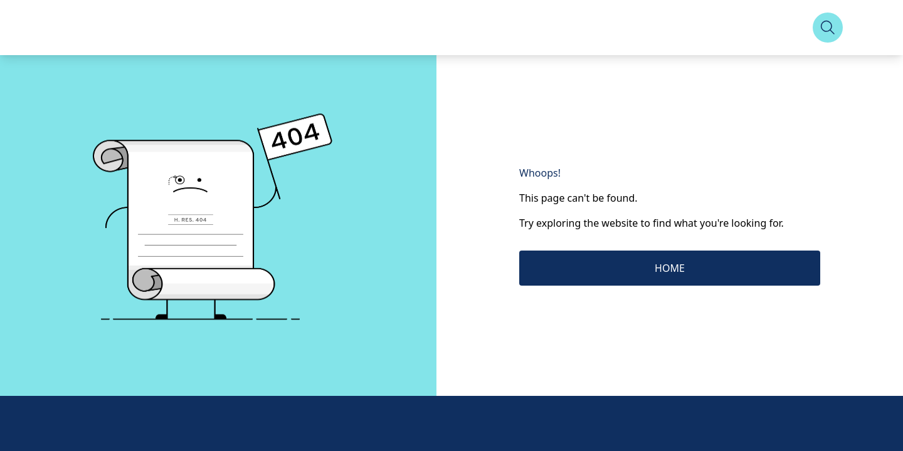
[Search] (828, 27)
